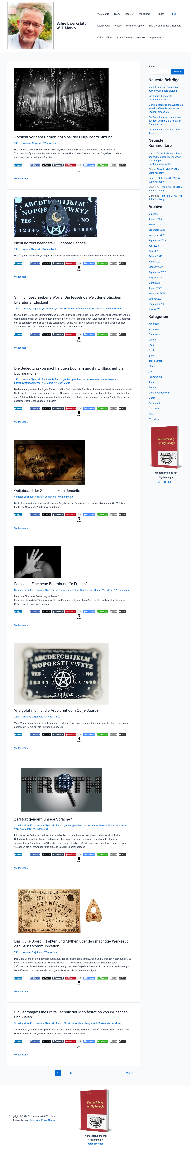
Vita (89, 308)
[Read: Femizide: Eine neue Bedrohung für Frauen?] (37, 562)
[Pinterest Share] (73, 165)
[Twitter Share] (46, 165)
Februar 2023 (155, 256)
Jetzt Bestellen (96, 1143)
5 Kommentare (22, 143)
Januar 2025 (155, 219)
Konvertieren (93, 379)
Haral (151, 178)
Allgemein (37, 143)
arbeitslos (154, 329)
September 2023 (157, 240)
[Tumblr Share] (58, 165)
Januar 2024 (155, 224)
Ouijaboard (104, 37)
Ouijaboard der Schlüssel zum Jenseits (47, 490)
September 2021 (157, 304)
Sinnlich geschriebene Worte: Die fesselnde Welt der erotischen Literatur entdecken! (166, 108)
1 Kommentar (21, 249)
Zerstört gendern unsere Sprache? (43, 819)
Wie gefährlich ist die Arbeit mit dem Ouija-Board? (56, 710)
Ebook (59, 308)
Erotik (67, 308)
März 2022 (154, 282)
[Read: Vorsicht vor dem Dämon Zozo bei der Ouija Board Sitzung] (61, 99)
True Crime (95, 590)
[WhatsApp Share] (102, 165)
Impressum (157, 37)
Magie (88, 1023)
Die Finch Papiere (135, 25)
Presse (118, 25)
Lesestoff (129, 14)
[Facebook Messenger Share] (89, 165)
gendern (67, 379)
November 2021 (157, 293)
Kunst (74, 308)
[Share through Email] (113, 165)
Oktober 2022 (156, 267)
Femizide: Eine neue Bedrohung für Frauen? (51, 584)
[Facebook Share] (35, 165)
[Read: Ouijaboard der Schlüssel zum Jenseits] (49, 462)
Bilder (162, 14)
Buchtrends (49, 308)
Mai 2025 (153, 214)
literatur (82, 308)
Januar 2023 (155, 261)
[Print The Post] (122, 165)
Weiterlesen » (21, 178)
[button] (151, 14)
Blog (173, 14)
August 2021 (155, 309)
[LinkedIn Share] (18, 165)
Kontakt (141, 37)
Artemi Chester (124, 37)
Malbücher (146, 14)
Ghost (67, 1023)
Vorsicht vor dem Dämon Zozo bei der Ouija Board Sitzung (63, 137)
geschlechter (79, 379)
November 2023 (157, 235)
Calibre (152, 339)
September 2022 (157, 272)
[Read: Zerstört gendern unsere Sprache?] (61, 789)
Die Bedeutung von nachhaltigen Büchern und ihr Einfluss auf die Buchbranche (165, 121)
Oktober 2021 (156, 298)
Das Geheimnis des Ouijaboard (165, 25)
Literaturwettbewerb (24, 383)
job (89, 825)
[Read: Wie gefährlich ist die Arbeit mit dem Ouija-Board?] (61, 673)
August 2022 (155, 277)
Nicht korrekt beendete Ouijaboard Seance (50, 243)
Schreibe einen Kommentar (28, 496)
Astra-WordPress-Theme (42, 1120)
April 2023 (154, 251)
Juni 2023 (154, 245)
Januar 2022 (155, 288)
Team (117, 14)
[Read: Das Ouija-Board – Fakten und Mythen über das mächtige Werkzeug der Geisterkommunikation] (61, 910)
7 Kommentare (22, 952)
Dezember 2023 (157, 229)
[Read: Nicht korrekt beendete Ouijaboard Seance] (55, 216)
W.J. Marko (103, 14)
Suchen (152, 66)
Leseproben (103, 25)
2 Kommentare (22, 308)
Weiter (131, 1073)
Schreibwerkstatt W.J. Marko (71, 25)
